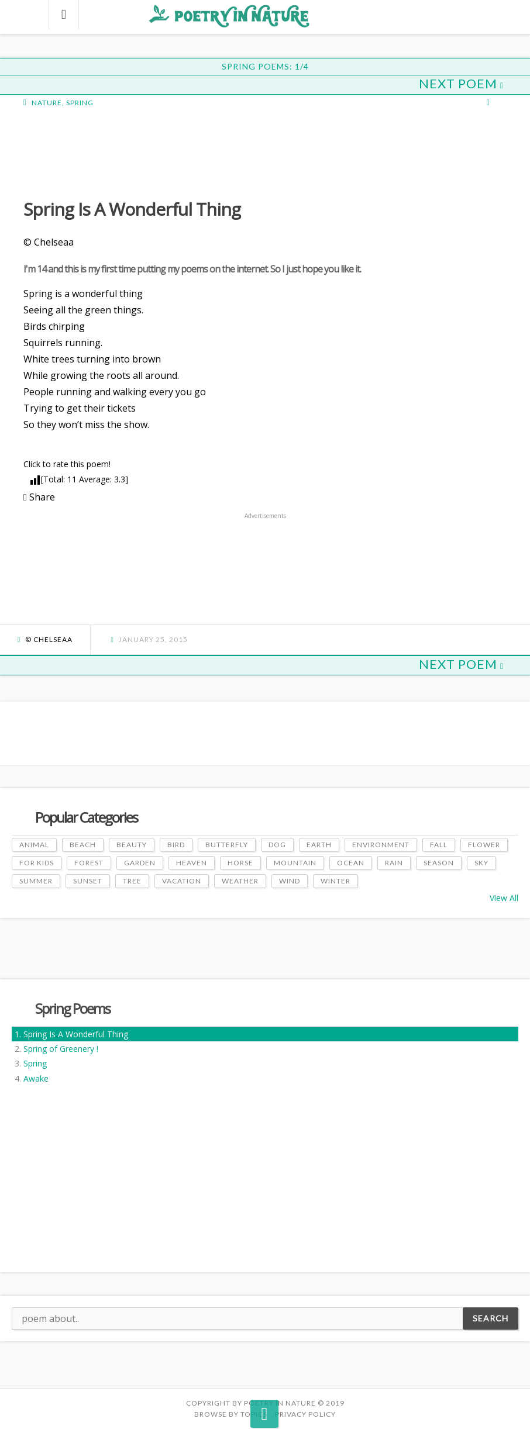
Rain (394, 862)
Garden (140, 862)
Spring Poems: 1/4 (265, 66)
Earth (319, 844)
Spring (35, 1063)
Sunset (87, 880)
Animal (34, 844)
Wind (289, 880)
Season (439, 862)
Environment (380, 844)
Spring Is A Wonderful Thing (75, 1034)
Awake (36, 1078)
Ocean (350, 862)
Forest (89, 862)
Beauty (131, 844)
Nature (47, 102)
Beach (83, 844)
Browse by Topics (230, 1414)
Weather (240, 880)
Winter (335, 880)
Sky (481, 862)
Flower (484, 844)
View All (504, 897)
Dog (277, 844)
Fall (439, 844)
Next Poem (461, 83)
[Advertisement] (117, 152)
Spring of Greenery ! (60, 1048)
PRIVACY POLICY (305, 1414)
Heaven (191, 862)
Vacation (181, 880)
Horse (240, 862)
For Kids (36, 862)
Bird (176, 844)
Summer (36, 880)
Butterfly (226, 844)
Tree (132, 880)
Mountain (295, 862)
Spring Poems (72, 1008)
